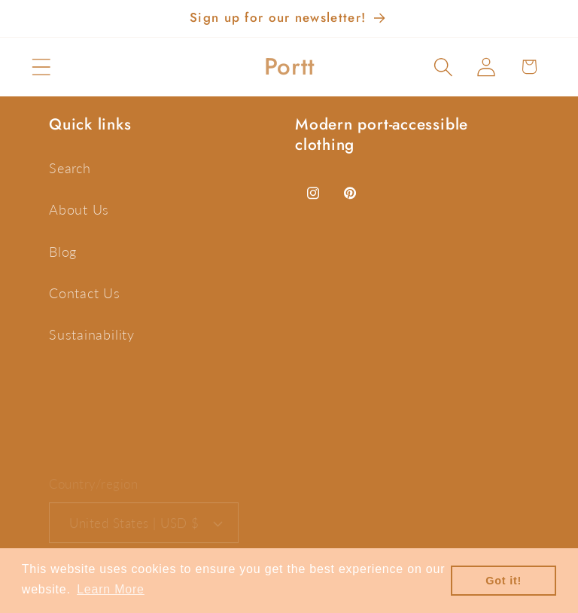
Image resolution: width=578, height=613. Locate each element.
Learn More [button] (110, 589)
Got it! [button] (503, 581)
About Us (79, 209)
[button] (41, 66)
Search (70, 168)
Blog (63, 251)
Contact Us (84, 293)
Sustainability (92, 334)
